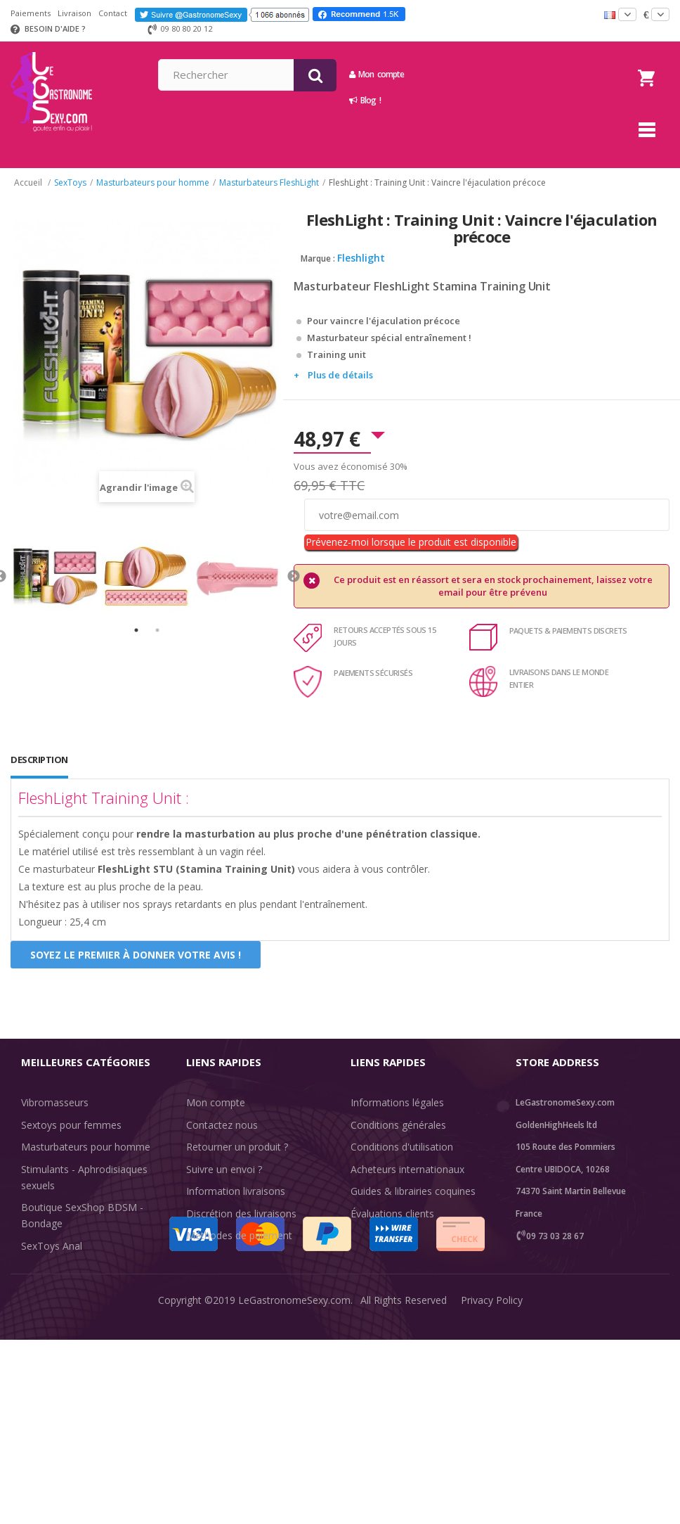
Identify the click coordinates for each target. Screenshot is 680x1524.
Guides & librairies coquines (413, 1191)
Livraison (74, 13)
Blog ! (489, 100)
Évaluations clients (392, 1213)
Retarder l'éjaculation (69, 1290)
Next (294, 577)
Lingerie (39, 1267)
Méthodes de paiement (239, 1235)
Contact (112, 13)
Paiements (31, 13)
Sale (39, 1334)
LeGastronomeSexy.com (294, 1502)
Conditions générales (398, 1125)
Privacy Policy (492, 1502)
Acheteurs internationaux (407, 1169)
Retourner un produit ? (237, 1146)
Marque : (318, 258)
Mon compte (500, 74)
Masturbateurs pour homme (85, 1146)
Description (39, 759)
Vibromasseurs (55, 1102)
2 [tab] (157, 630)
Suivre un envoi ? (224, 1169)
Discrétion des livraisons (241, 1213)
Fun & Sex (44, 1312)
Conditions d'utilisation (402, 1146)
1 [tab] (136, 630)
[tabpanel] (56, 576)
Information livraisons (235, 1191)
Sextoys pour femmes (71, 1125)
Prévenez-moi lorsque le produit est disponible (411, 542)
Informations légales (397, 1102)
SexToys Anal (51, 1246)
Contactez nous (222, 1125)
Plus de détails (340, 375)
